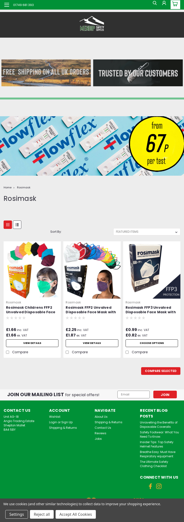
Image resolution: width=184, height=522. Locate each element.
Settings (16, 514)
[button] (46, 72)
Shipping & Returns (63, 428)
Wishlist (54, 417)
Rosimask (23, 187)
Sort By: (56, 231)
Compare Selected (161, 371)
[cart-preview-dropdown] (174, 4)
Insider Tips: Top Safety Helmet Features (156, 444)
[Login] (163, 5)
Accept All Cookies (75, 514)
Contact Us (103, 428)
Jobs (98, 439)
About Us (101, 417)
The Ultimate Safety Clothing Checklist (154, 464)
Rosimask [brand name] (13, 302)
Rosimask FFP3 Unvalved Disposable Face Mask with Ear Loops (151, 310)
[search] (152, 5)
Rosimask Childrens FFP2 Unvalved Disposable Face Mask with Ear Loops (30, 310)
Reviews (100, 433)
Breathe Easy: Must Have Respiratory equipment (157, 454)
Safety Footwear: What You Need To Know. (159, 434)
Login (53, 422)
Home (8, 187)
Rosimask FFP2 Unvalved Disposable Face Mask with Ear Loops (91, 310)
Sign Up (67, 422)
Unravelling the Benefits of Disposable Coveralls (159, 424)
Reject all (42, 514)
